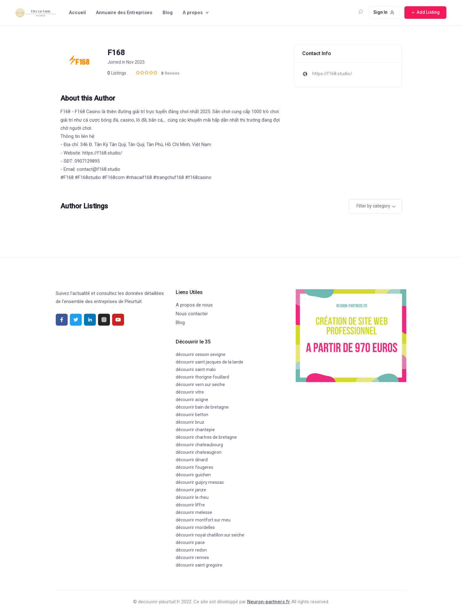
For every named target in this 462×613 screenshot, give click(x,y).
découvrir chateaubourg (199, 444)
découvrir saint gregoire (199, 565)
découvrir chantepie (195, 429)
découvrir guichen (193, 474)
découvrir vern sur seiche (200, 384)
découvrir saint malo (196, 369)
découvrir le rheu (192, 497)
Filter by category (373, 205)
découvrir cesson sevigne (201, 354)
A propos (193, 12)
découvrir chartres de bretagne (206, 437)
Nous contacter (192, 314)
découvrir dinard (192, 459)
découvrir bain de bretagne (202, 407)
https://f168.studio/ (332, 73)
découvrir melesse (194, 512)
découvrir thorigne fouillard (202, 377)
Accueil (77, 12)
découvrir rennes (192, 557)
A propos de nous (194, 305)
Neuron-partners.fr (268, 602)
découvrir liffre (190, 504)
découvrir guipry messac (200, 482)
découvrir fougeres (194, 467)
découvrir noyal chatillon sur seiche (210, 534)
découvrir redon (191, 550)
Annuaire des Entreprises (124, 12)
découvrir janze (191, 489)
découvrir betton (192, 414)
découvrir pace (190, 542)
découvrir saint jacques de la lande (209, 361)
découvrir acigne (192, 399)
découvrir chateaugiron (198, 452)
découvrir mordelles (195, 527)
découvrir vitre (190, 392)
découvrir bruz (190, 422)
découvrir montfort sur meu (203, 519)
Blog (168, 12)
